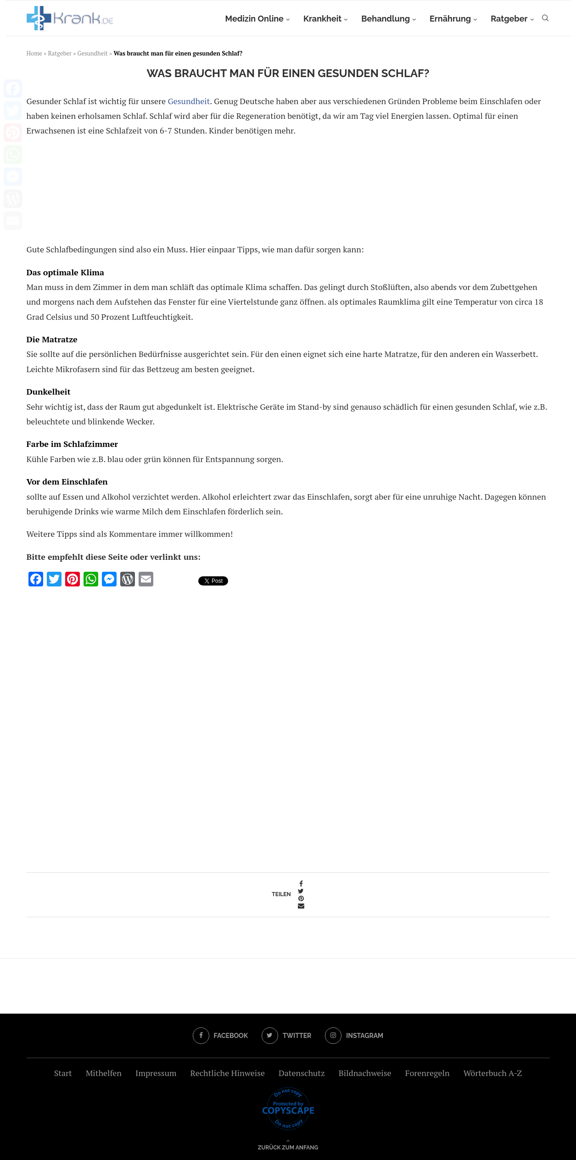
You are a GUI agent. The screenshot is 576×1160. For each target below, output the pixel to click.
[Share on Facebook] (301, 883)
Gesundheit (93, 53)
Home (34, 53)
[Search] (545, 18)
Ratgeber (509, 18)
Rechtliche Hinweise (227, 1072)
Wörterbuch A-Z (493, 1072)
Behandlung (385, 18)
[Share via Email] (301, 905)
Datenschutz (302, 1072)
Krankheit (322, 18)
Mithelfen (104, 1072)
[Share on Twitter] (301, 891)
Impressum (155, 1072)
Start (63, 1072)
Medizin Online (254, 18)
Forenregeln (427, 1072)
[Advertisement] (287, 192)
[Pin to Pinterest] (301, 898)
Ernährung (450, 18)
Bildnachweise (365, 1072)
